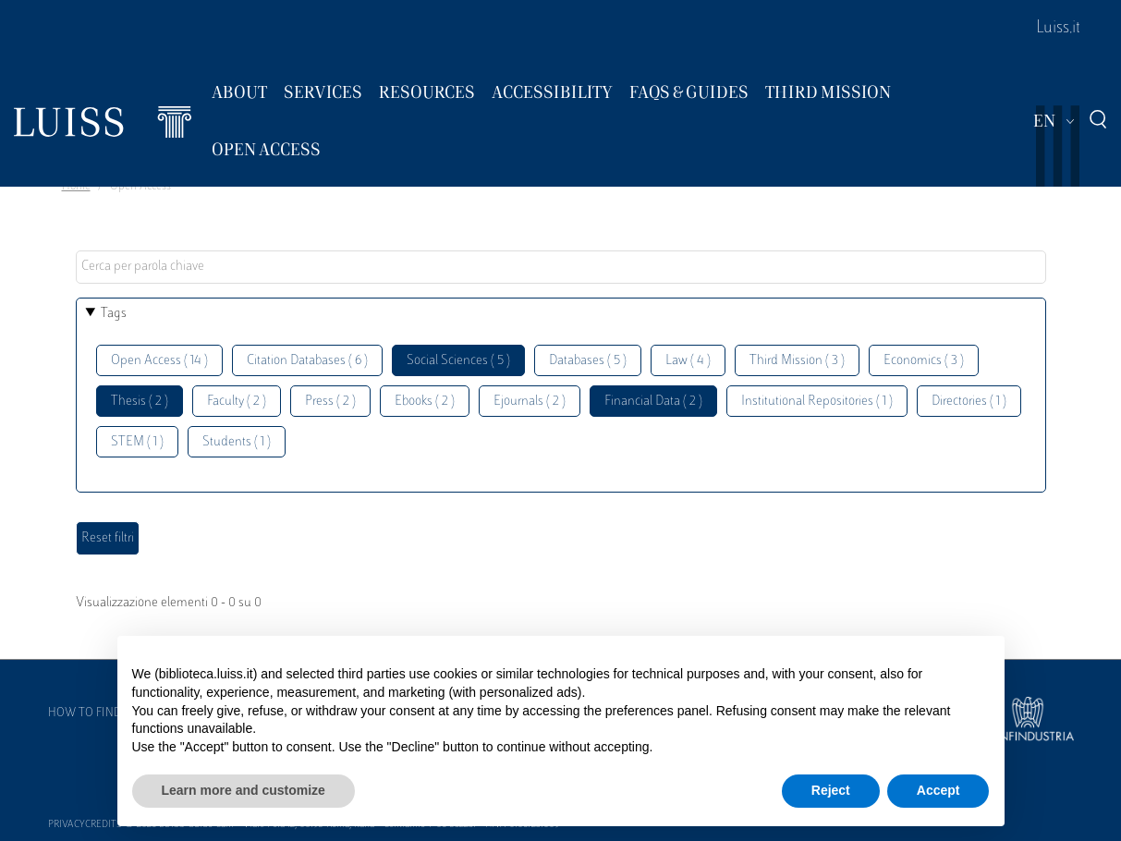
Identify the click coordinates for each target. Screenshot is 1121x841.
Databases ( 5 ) (588, 361)
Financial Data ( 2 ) (653, 401)
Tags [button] (114, 314)
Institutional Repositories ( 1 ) (817, 401)
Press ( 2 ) (330, 401)
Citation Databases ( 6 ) (307, 361)
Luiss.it (1058, 28)
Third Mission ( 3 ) (797, 361)
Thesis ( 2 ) (139, 401)
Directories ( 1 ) (969, 401)
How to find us (93, 713)
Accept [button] (938, 790)
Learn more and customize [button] (243, 790)
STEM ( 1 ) (137, 442)
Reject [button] (830, 790)
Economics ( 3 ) (923, 361)
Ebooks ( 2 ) (425, 401)
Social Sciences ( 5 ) (458, 361)
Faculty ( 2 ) (236, 401)
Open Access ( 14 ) (159, 361)
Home (76, 186)
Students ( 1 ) (236, 442)
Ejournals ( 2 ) (529, 401)
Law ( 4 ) (688, 361)
